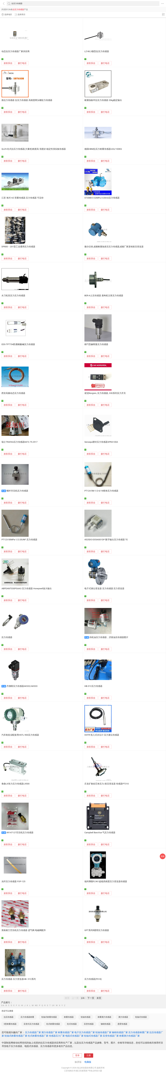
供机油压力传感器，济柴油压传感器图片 (108, 637)
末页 (99, 998)
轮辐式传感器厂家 (93, 1035)
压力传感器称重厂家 (138, 1032)
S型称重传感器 (10, 1024)
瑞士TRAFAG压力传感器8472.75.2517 (19, 442)
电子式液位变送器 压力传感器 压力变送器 (104, 588)
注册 (88, 1055)
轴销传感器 (105, 1024)
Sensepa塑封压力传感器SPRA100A (101, 442)
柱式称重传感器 (53, 1024)
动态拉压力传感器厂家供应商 (15, 51)
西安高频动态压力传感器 (13, 393)
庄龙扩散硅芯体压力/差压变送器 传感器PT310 (106, 784)
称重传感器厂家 (66, 1032)
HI (22, 1005)
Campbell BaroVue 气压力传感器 (99, 832)
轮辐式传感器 (141, 1017)
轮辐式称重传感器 (49, 1017)
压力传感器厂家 (33, 1032)
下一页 (90, 998)
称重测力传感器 (104, 1017)
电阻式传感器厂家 (74, 1035)
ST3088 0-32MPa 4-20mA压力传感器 (102, 198)
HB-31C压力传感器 (93, 686)
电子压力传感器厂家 (84, 1032)
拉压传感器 (8, 1017)
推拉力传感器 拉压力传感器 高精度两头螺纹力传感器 (26, 100)
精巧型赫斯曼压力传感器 (96, 344)
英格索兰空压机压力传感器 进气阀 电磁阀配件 (23, 930)
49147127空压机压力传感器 (20, 832)
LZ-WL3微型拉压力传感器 (96, 51)
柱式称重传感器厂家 (38, 1035)
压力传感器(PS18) (93, 979)
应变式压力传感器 (31, 1024)
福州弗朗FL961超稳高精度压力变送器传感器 (105, 881)
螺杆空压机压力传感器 (17, 491)
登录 (77, 1055)
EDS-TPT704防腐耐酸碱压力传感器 (18, 344)
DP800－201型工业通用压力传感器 (18, 246)
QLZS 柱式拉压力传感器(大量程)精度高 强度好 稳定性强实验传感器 (33, 149)
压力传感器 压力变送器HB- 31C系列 (18, 979)
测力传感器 (123, 1017)
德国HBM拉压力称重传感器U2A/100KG (103, 149)
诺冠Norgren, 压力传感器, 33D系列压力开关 (105, 393)
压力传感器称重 (27, 1017)
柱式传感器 (72, 1024)
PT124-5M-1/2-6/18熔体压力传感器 (101, 491)
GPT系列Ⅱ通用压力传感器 (96, 930)
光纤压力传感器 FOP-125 (13, 881)
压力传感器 (6, 637)
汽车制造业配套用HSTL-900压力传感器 (20, 735)
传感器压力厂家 (57, 1035)
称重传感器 (69, 1017)
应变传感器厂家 (111, 1035)
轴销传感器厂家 (120, 1032)
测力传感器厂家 (49, 1032)
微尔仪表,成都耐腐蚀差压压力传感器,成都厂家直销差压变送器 (114, 246)
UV (53, 1005)
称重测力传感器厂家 (129, 1035)
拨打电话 (22, 63)
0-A (2, 1005)
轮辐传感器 (85, 1017)
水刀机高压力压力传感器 (13, 295)
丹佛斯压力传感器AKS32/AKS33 (22, 686)
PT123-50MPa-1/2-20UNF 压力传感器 (19, 539)
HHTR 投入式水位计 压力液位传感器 (101, 735)
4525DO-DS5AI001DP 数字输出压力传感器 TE (106, 539)
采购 (162, 856)
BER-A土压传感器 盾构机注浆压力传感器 (103, 295)
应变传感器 (89, 1024)
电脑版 (87, 1062)
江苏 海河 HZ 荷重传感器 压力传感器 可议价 (22, 198)
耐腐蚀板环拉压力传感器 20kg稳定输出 (103, 100)
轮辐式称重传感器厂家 (16, 1035)
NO (36, 1005)
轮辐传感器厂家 (103, 1032)
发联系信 (8, 63)
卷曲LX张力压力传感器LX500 (15, 784)
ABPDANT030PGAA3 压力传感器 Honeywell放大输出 (26, 588)
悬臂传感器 (122, 1024)
